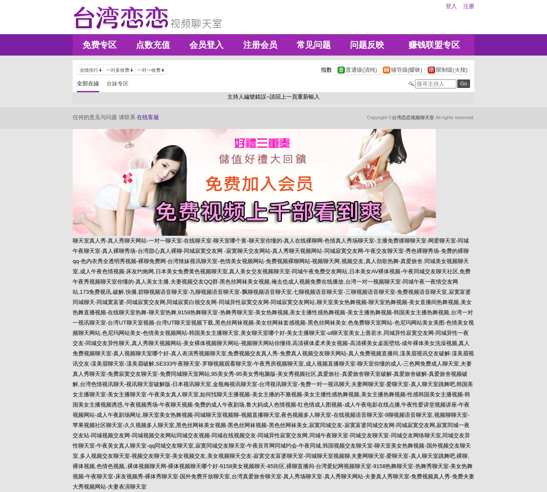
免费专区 (99, 45)
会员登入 (206, 45)
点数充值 (153, 45)
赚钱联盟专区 (434, 45)
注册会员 (260, 45)
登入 (451, 6)
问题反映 (367, 45)
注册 (468, 6)
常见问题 (314, 45)
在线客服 (148, 117)
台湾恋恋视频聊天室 (413, 117)
